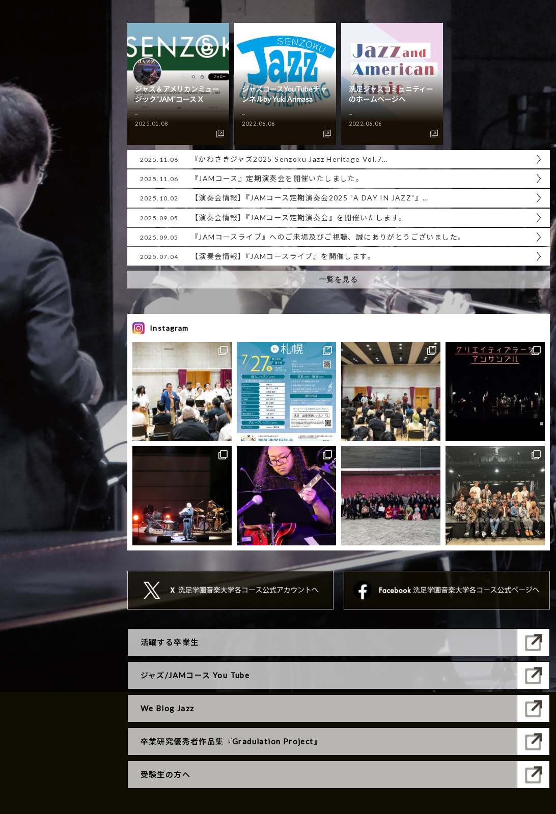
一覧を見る (338, 279)
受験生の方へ (165, 774)
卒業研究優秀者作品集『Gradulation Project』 (231, 741)
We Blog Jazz (167, 708)
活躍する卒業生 (170, 642)
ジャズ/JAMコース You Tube (195, 675)
